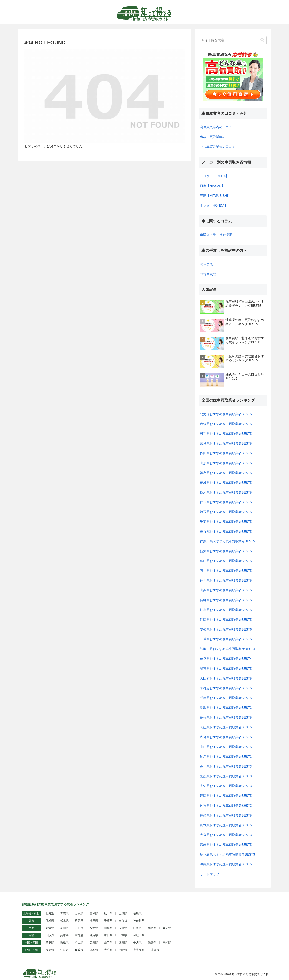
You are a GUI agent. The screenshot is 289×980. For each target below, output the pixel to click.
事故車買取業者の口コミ (217, 137)
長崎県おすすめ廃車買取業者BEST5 (226, 815)
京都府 (79, 935)
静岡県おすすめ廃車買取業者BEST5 (226, 619)
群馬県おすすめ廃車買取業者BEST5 (226, 502)
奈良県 (108, 935)
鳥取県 (50, 942)
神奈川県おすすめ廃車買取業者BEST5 (227, 541)
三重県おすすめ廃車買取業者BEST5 (226, 639)
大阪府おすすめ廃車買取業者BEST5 (226, 678)
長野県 (123, 928)
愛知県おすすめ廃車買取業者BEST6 (226, 629)
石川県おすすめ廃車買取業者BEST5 (226, 570)
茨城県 (50, 920)
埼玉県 (94, 920)
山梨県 (108, 928)
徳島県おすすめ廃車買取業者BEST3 (226, 756)
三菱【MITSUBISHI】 (215, 195)
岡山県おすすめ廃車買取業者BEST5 (226, 727)
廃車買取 (206, 264)
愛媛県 (152, 942)
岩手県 (79, 913)
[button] (262, 40)
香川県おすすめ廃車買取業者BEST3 (226, 766)
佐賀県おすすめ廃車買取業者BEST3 (226, 805)
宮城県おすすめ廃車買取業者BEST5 (226, 443)
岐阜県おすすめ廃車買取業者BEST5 (226, 610)
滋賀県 (94, 935)
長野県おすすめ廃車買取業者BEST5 (226, 600)
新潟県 (50, 928)
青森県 (64, 913)
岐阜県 (137, 928)
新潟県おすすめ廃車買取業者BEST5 (226, 551)
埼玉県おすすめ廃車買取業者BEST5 (226, 512)
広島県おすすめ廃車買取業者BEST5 (226, 737)
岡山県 (79, 942)
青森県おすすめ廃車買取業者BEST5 (226, 424)
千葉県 (108, 920)
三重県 (123, 935)
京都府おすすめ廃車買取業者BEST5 (226, 688)
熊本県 (94, 949)
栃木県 (64, 920)
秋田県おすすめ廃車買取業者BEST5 (226, 453)
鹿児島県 (138, 949)
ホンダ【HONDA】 (214, 205)
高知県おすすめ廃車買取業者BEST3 (226, 786)
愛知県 (167, 928)
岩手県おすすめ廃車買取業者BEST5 (226, 433)
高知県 (167, 942)
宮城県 (94, 913)
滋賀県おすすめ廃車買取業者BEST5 (226, 668)
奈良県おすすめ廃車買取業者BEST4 (226, 658)
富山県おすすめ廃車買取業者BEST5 (226, 561)
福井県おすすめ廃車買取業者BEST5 (226, 580)
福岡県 (50, 949)
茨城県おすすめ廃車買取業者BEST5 (226, 482)
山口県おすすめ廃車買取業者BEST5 (226, 747)
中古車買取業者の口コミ (217, 146)
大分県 (108, 949)
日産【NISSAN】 (212, 186)
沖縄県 (155, 949)
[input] (233, 40)
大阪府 (50, 935)
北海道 (50, 913)
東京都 (123, 920)
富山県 (64, 928)
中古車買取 (208, 274)
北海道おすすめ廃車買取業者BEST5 (226, 414)
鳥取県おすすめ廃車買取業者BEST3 (226, 707)
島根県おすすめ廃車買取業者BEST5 (226, 717)
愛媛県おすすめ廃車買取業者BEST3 (226, 776)
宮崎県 (123, 949)
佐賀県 (64, 949)
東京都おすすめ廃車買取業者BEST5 (226, 531)
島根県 (64, 942)
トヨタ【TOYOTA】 (214, 176)
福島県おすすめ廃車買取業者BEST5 (226, 473)
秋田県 (108, 913)
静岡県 (152, 928)
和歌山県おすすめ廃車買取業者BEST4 (227, 649)
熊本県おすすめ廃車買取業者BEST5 (226, 825)
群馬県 (79, 920)
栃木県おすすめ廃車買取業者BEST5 (226, 492)
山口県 (108, 942)
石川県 (79, 928)
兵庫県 (64, 935)
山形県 (123, 913)
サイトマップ (209, 874)
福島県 (137, 913)
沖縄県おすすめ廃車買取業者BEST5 (226, 864)
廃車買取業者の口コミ (216, 127)
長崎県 (79, 949)
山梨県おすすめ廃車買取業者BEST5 (226, 590)
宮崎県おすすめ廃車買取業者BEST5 (226, 844)
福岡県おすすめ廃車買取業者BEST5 (226, 795)
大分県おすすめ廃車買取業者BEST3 (226, 835)
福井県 (94, 928)
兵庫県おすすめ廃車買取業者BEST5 (226, 698)
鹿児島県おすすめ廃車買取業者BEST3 (227, 854)
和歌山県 (138, 935)
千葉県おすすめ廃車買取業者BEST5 (226, 521)
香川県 (137, 942)
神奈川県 (138, 920)
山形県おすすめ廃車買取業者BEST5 (226, 463)
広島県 (94, 942)
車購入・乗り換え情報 (216, 234)
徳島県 (123, 942)
